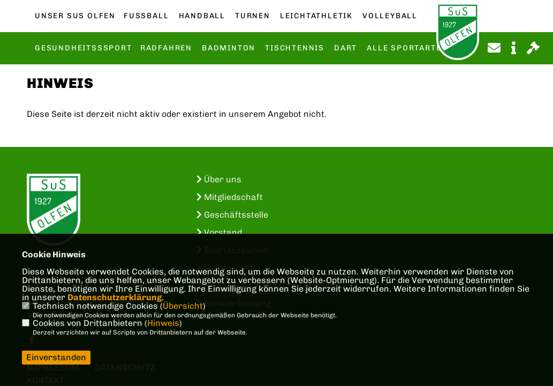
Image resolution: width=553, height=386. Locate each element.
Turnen (252, 16)
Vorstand (219, 232)
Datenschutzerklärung (114, 297)
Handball (202, 16)
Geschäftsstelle (232, 215)
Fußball (146, 16)
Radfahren (166, 48)
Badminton (228, 48)
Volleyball (390, 16)
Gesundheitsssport (83, 48)
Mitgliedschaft (229, 197)
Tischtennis (294, 48)
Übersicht (183, 306)
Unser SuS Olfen (75, 16)
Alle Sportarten (407, 48)
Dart (345, 48)
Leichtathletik (316, 16)
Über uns (218, 179)
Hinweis (163, 323)
